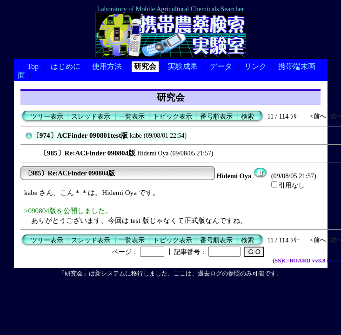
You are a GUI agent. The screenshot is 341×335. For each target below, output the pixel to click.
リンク (255, 66)
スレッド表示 (90, 116)
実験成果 (183, 66)
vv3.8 (318, 260)
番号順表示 (216, 116)
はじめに (65, 66)
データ (221, 66)
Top (33, 66)
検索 (247, 116)
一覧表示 (132, 116)
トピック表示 (172, 116)
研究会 (145, 66)
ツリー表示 (47, 116)
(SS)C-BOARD (292, 260)
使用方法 (107, 66)
